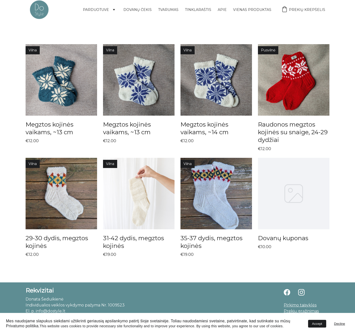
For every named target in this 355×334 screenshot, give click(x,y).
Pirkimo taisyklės (300, 305)
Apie (222, 9)
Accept (317, 324)
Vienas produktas (252, 9)
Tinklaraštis (198, 9)
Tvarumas (168, 9)
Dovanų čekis (137, 9)
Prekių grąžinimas (301, 311)
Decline (339, 324)
